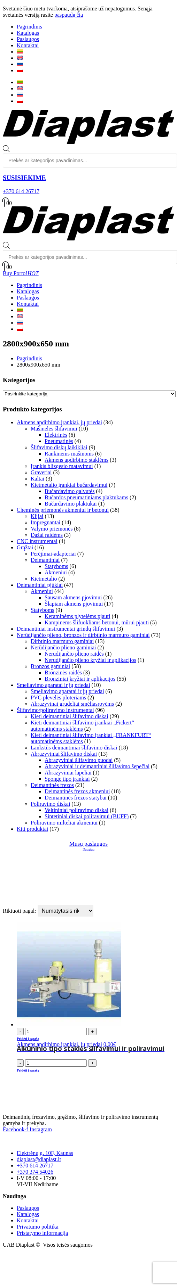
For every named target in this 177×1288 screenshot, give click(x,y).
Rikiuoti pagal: (20, 911)
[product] (95, 975)
